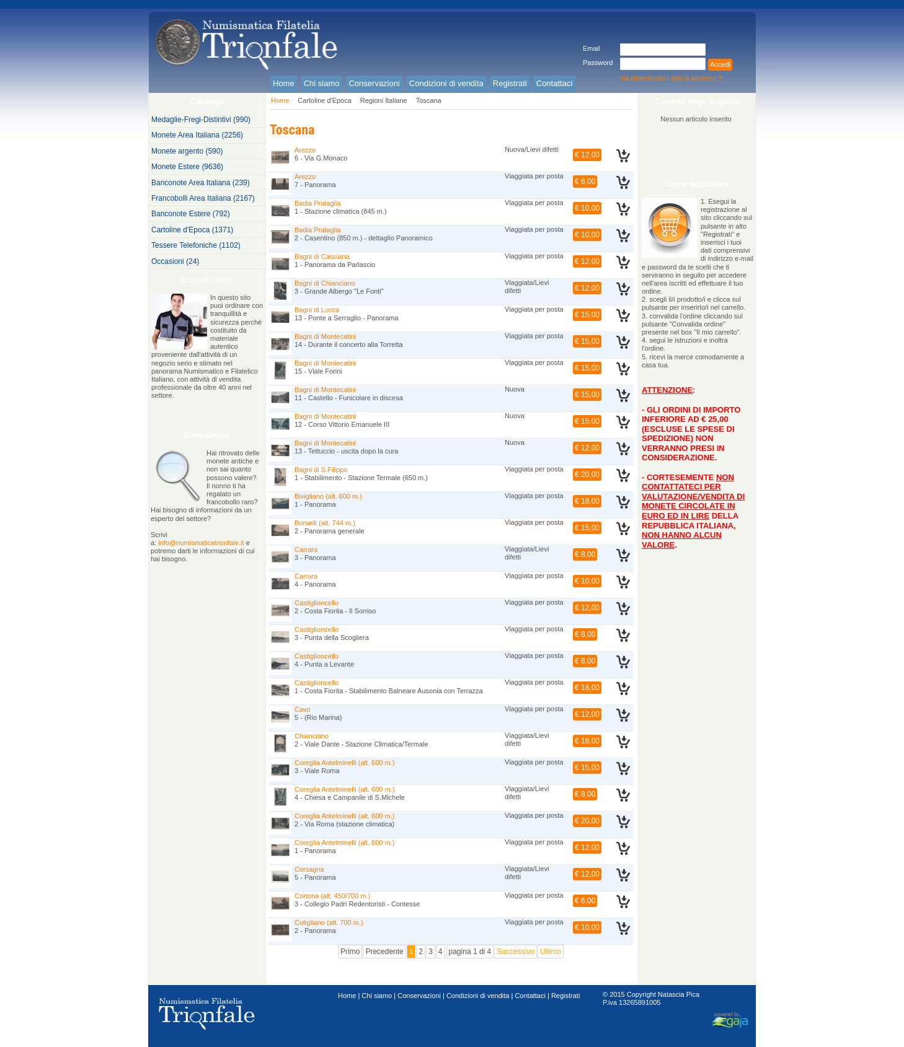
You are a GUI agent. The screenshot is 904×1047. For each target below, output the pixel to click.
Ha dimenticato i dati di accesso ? (671, 78)
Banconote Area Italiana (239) (200, 182)
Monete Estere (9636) (187, 166)
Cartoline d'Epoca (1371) (192, 230)
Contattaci (530, 995)
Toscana (428, 100)
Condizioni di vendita (478, 995)
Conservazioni (419, 995)
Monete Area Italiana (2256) (197, 135)
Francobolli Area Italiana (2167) (203, 198)
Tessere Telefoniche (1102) (196, 245)
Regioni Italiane (383, 100)
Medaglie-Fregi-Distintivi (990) (200, 119)
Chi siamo (376, 995)
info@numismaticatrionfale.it (201, 542)
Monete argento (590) (187, 151)
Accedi (720, 64)
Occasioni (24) (175, 261)
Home (280, 100)
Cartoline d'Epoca (325, 100)
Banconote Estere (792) (190, 213)
